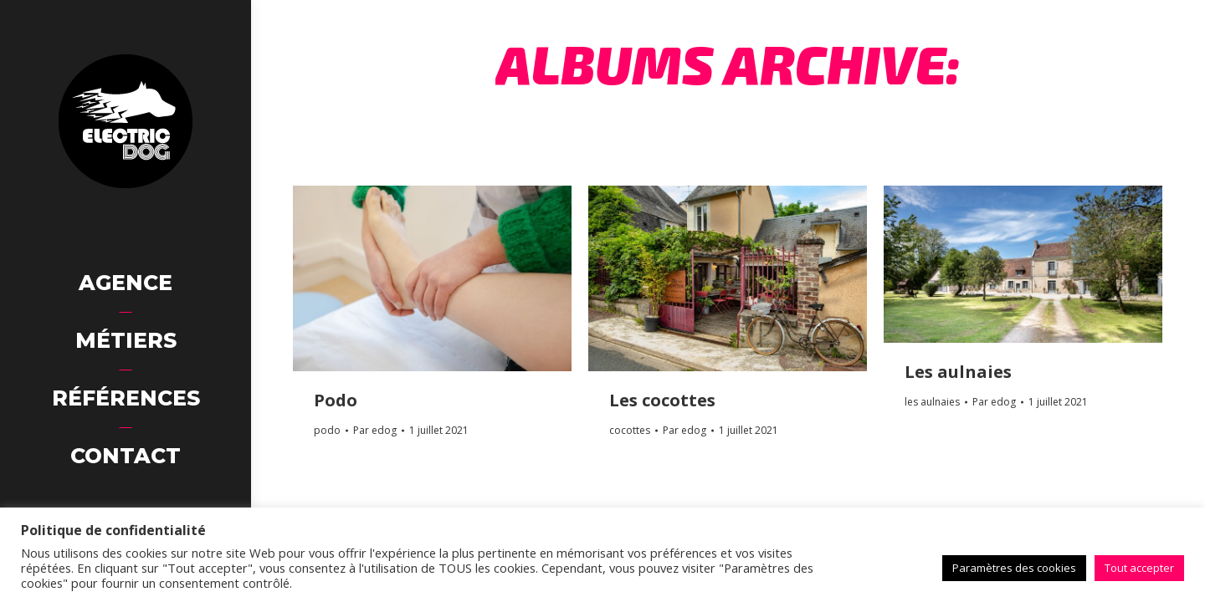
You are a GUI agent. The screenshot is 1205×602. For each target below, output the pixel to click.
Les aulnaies (958, 371)
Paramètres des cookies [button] (1014, 567)
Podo (335, 400)
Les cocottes (662, 400)
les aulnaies (932, 402)
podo (327, 430)
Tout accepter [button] (1139, 567)
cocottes (629, 430)
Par (375, 430)
